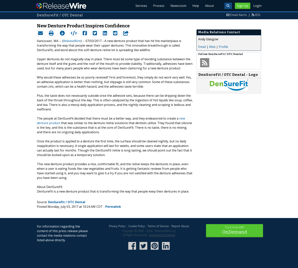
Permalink (113, 207)
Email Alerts (238, 15)
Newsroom (178, 6)
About (209, 6)
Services (141, 6)
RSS (257, 15)
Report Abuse (180, 226)
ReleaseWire (61, 6)
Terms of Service (158, 226)
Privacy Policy (117, 226)
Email (202, 47)
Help (195, 6)
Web (212, 47)
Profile (223, 47)
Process (158, 6)
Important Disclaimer (162, 235)
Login (257, 6)
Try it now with (234, 230)
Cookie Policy (136, 226)
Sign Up (242, 6)
